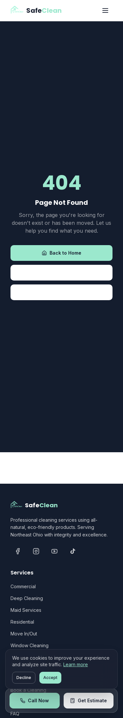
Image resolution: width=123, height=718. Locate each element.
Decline (23, 677)
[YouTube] (54, 551)
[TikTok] (73, 551)
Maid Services (25, 610)
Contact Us (61, 292)
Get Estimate (88, 700)
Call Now (34, 700)
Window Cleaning (29, 645)
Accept (50, 677)
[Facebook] (17, 551)
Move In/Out (23, 633)
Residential (22, 622)
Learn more (75, 664)
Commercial (23, 586)
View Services (61, 272)
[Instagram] (36, 551)
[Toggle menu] (105, 10)
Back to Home (61, 253)
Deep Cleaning (26, 598)
